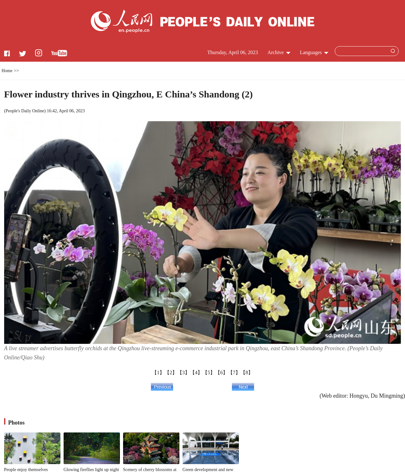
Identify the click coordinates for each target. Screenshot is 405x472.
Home (7, 70)
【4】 (196, 372)
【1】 (158, 372)
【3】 (183, 372)
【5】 (208, 372)
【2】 (171, 372)
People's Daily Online (24, 111)
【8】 (246, 372)
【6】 (221, 372)
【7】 (234, 372)
